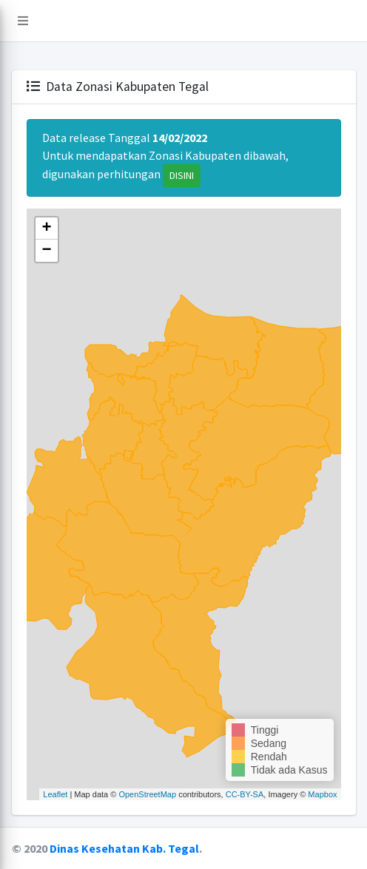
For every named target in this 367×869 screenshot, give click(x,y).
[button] (23, 20)
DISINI (181, 175)
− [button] (46, 251)
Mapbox (322, 794)
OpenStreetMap (147, 794)
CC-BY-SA (245, 794)
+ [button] (46, 228)
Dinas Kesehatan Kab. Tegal (124, 848)
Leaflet (55, 794)
